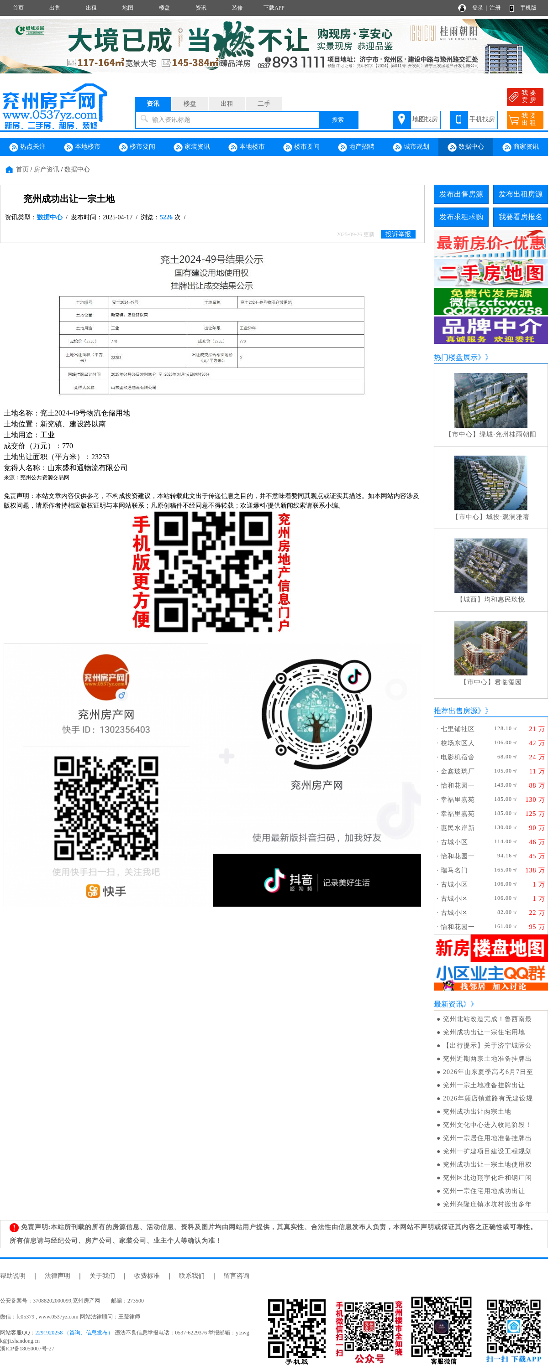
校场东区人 (458, 743)
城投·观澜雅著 (508, 517)
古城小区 (454, 842)
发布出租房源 (521, 194)
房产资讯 (46, 169)
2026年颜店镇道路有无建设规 (488, 1098)
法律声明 (57, 1275)
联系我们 (192, 1275)
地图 (127, 8)
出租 (91, 8)
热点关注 (27, 147)
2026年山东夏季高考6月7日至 (488, 1072)
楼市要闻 (137, 147)
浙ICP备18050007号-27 (27, 1348)
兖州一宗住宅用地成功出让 (484, 1191)
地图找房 (425, 119)
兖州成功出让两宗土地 (477, 1111)
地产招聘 (356, 147)
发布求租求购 (461, 217)
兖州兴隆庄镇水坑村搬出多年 (487, 1204)
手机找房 (482, 119)
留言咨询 (236, 1275)
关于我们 (102, 1275)
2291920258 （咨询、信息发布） (74, 1332)
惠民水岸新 (458, 828)
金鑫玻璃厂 (458, 771)
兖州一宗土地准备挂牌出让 (484, 1085)
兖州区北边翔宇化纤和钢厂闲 (487, 1177)
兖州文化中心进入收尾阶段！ (487, 1124)
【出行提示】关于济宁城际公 (487, 1045)
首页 (18, 8)
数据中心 (466, 147)
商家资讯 (520, 147)
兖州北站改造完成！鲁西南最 (487, 1019)
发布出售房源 (461, 194)
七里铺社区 (458, 729)
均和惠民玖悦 (504, 599)
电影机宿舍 (458, 757)
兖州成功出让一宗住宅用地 (484, 1032)
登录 (477, 8)
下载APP (274, 8)
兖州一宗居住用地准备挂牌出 (487, 1138)
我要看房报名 (521, 217)
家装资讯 (192, 147)
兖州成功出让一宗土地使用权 (487, 1164)
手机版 (528, 8)
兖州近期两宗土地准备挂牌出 (487, 1058)
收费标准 (147, 1275)
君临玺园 (508, 682)
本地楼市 (82, 147)
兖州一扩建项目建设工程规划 (487, 1151)
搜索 (338, 119)
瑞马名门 (454, 870)
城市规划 (411, 147)
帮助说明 (13, 1275)
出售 (54, 8)
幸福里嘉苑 (458, 799)
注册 (495, 8)
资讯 (200, 8)
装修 (237, 8)
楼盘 (164, 8)
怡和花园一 (458, 785)
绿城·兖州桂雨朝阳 (508, 434)
